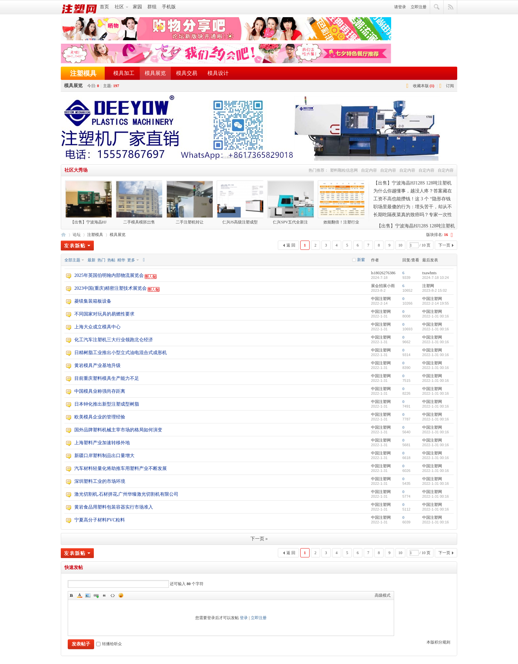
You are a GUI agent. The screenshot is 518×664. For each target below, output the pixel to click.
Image (88, 595)
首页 (104, 6)
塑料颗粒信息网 (344, 170)
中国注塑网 (381, 298)
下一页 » (259, 538)
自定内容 (369, 170)
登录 (244, 617)
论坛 (77, 234)
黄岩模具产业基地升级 (97, 365)
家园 (137, 6)
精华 (121, 260)
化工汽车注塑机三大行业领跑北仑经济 (113, 339)
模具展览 (155, 73)
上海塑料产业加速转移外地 (102, 442)
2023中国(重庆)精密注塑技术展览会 (110, 288)
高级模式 (382, 595)
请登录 (400, 7)
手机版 (169, 6)
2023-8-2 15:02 (434, 290)
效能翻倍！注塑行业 (341, 202)
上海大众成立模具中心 (97, 326)
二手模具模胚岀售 (139, 202)
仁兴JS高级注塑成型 (240, 202)
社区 (119, 6)
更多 (131, 260)
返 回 (290, 245)
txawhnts (429, 273)
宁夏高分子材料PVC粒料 (99, 519)
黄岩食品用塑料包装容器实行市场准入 (113, 507)
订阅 (450, 85)
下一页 (444, 245)
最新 (91, 260)
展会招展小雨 (383, 285)
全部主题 (72, 260)
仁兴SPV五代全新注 (290, 202)
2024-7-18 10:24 (435, 278)
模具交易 (186, 73)
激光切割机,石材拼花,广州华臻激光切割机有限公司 (126, 494)
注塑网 (63, 234)
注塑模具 (83, 73)
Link (96, 595)
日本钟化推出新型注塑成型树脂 (106, 404)
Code (112, 595)
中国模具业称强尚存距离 (99, 391)
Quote (104, 595)
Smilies (121, 595)
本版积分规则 (438, 642)
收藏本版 (423, 85)
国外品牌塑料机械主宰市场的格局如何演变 (118, 429)
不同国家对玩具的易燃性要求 (104, 314)
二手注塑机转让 (189, 202)
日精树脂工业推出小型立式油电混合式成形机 (120, 352)
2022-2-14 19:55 (435, 303)
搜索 (437, 7)
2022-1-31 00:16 (435, 316)
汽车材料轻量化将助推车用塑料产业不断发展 (120, 468)
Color (79, 595)
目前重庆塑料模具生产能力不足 (106, 378)
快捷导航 (450, 7)
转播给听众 (109, 644)
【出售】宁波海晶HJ (88, 202)
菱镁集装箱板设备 (92, 301)
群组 (152, 6)
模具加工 (123, 73)
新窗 (361, 259)
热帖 (111, 260)
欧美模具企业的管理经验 (99, 417)
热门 (101, 260)
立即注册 (418, 7)
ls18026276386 (383, 273)
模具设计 (218, 73)
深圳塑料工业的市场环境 (99, 481)
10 (400, 245)
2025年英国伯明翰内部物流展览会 (109, 275)
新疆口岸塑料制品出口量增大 (104, 455)
